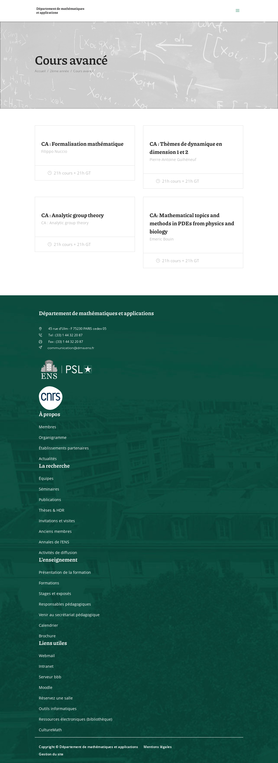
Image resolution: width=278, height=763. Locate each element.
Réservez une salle (56, 698)
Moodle (45, 687)
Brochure (47, 635)
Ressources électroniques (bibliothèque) (75, 719)
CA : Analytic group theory (72, 215)
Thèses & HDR (51, 510)
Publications (50, 499)
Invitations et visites (57, 520)
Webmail (47, 655)
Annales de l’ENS (54, 541)
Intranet (46, 666)
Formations (49, 582)
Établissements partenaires (64, 448)
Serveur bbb (50, 676)
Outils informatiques (58, 708)
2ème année (59, 70)
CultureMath (50, 729)
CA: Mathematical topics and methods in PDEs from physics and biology (192, 223)
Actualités (48, 458)
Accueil (40, 70)
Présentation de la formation (65, 572)
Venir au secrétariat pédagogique (69, 614)
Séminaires (49, 489)
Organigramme (53, 437)
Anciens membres (55, 531)
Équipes (46, 478)
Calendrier (48, 625)
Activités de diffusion (58, 552)
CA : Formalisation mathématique (82, 143)
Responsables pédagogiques (65, 604)
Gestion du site (51, 754)
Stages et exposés (55, 593)
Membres (47, 426)
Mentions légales (158, 747)
